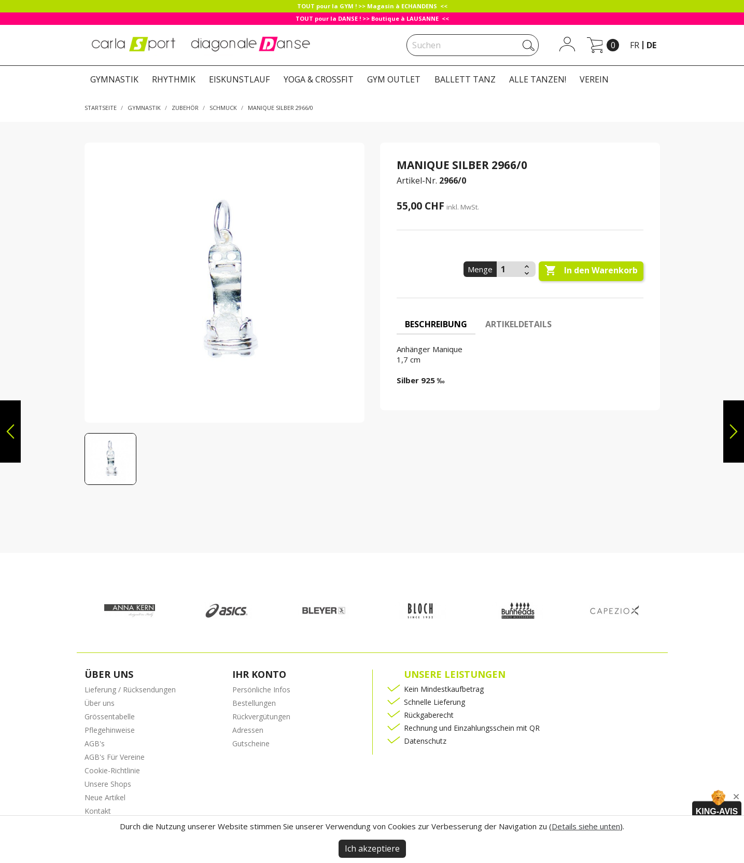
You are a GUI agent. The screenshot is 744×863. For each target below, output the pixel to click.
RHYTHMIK (173, 79)
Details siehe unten (586, 826)
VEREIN (594, 79)
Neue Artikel (105, 797)
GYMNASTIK (114, 79)
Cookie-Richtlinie (112, 770)
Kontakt (98, 811)
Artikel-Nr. (417, 180)
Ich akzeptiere (372, 848)
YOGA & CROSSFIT (319, 79)
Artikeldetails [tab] (518, 324)
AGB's (95, 743)
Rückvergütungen (261, 716)
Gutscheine (251, 743)
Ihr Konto (259, 674)
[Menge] (509, 269)
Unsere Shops (108, 784)
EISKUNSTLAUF (239, 79)
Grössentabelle (110, 716)
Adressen (247, 730)
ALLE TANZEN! (537, 79)
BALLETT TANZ (465, 79)
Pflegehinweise (110, 730)
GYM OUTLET (393, 79)
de (651, 45)
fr (634, 45)
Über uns (100, 703)
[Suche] (472, 45)
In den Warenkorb (591, 270)
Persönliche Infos (261, 689)
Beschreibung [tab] (436, 324)
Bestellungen (254, 703)
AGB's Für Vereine (115, 757)
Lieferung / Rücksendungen (130, 689)
